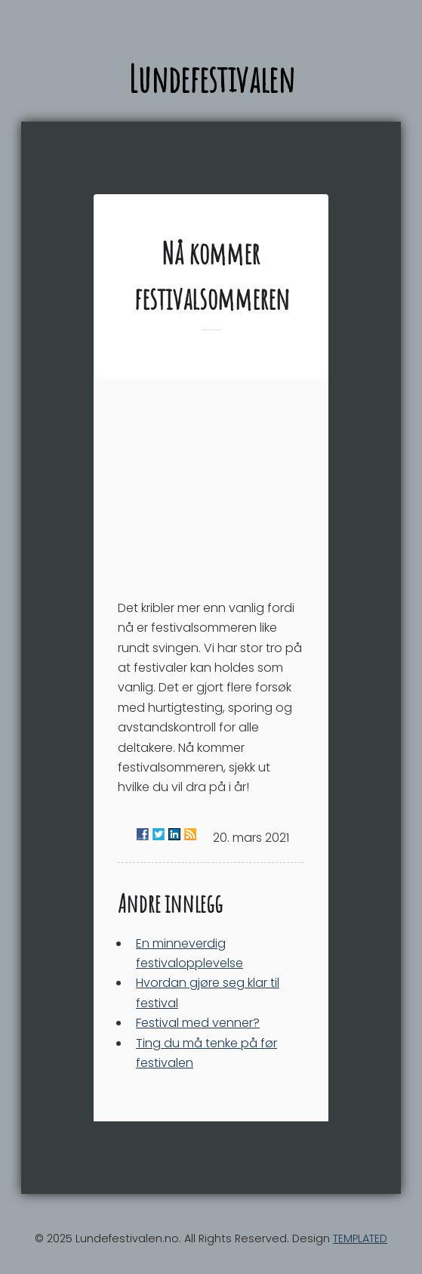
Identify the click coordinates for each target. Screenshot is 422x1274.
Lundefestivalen (211, 78)
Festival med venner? (198, 1022)
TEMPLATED (360, 1238)
